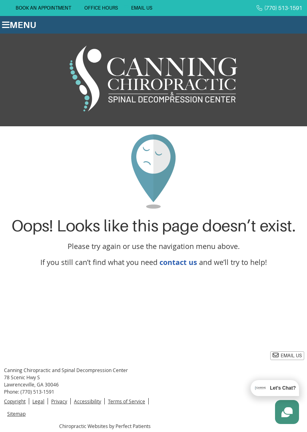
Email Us (138, 8)
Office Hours (97, 8)
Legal (38, 401)
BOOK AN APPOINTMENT (39, 8)
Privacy (59, 401)
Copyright (15, 401)
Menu (19, 25)
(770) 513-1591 (283, 8)
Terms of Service (126, 401)
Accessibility (87, 401)
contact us (178, 262)
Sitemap (16, 413)
